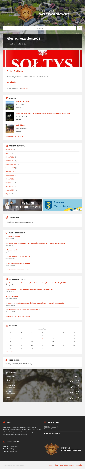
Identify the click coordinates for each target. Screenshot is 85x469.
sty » (11, 351)
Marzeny (29, 364)
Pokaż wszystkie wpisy (52, 433)
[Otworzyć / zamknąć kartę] (79, 28)
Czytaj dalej (11, 82)
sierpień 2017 (10, 186)
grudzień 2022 (10, 161)
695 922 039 (13, 451)
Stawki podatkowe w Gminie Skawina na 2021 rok (23, 310)
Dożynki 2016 (20, 125)
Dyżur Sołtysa (15, 71)
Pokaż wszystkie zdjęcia (14, 136)
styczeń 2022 (10, 172)
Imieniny (8, 364)
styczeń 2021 (10, 179)
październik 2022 (11, 164)
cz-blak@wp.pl (13, 449)
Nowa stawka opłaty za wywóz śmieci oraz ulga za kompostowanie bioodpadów (35, 303)
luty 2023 (8, 153)
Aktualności (22, 44)
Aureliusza (15, 364)
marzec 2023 (10, 150)
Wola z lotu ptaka (22, 102)
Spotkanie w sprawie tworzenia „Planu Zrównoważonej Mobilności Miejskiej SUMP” (36, 243)
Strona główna (11, 44)
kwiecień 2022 (10, 168)
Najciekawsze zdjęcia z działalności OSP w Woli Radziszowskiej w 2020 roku (43, 113)
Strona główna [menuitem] (53, 465)
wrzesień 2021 (10, 175)
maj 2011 (8, 194)
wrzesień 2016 (10, 190)
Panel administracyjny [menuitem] (67, 465)
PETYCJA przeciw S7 (13, 236)
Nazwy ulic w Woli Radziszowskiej (18, 263)
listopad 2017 (10, 183)
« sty (7, 351)
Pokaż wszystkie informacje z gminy (18, 316)
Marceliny (22, 364)
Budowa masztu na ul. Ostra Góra (18, 257)
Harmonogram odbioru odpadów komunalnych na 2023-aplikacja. (29, 290)
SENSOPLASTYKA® (12, 296)
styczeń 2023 (10, 157)
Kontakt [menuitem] (79, 465)
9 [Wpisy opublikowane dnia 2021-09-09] (42, 338)
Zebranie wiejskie (12, 250)
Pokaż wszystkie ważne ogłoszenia (18, 270)
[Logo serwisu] (42, 22)
